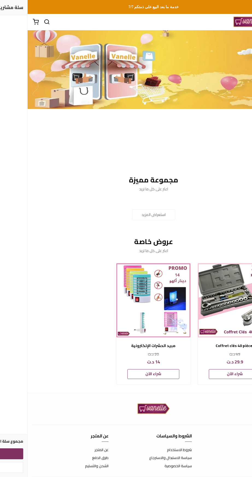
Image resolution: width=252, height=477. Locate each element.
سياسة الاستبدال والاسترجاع (143, 458)
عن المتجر (74, 450)
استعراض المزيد (126, 214)
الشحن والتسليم (69, 466)
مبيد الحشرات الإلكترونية (126, 346)
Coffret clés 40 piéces (207, 346)
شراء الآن (207, 373)
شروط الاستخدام (151, 450)
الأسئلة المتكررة (236, 458)
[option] (207, 324)
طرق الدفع (73, 458)
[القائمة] (244, 22)
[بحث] (19, 22)
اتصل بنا (242, 450)
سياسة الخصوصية (150, 466)
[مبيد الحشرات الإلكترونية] (126, 300)
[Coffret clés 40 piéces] (207, 300)
